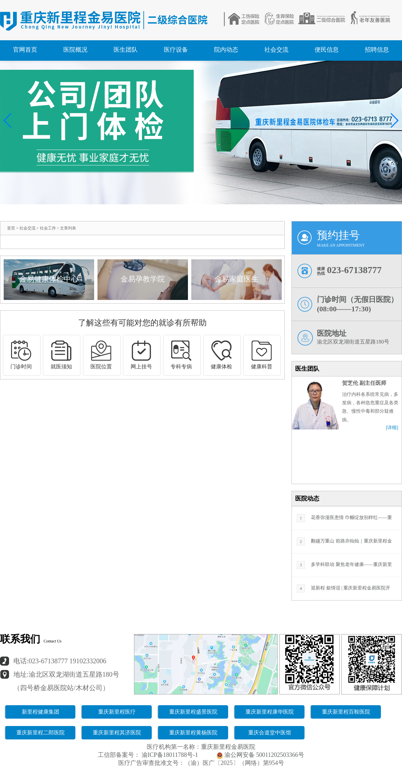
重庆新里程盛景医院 (193, 712)
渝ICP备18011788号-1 (169, 755)
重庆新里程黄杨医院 (193, 732)
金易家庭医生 (236, 279)
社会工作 (48, 228)
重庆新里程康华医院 (270, 712)
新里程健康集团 (40, 712)
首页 (11, 228)
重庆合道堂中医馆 (269, 732)
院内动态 (226, 49)
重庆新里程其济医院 (117, 732)
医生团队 (126, 49)
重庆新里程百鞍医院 (346, 712)
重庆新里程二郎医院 (40, 732)
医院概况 (75, 49)
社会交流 (276, 49)
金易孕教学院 (143, 279)
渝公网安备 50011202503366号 (260, 755)
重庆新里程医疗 (117, 712)
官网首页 (25, 49)
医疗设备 (176, 49)
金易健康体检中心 (48, 279)
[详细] (392, 427)
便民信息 (327, 49)
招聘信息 (377, 49)
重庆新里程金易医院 (228, 746)
